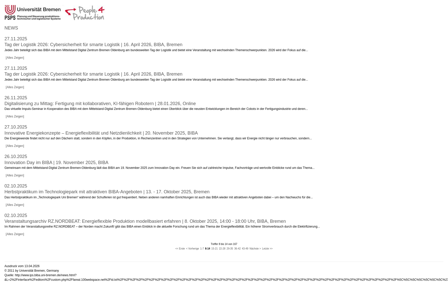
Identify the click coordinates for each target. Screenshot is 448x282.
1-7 (202, 248)
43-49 (245, 248)
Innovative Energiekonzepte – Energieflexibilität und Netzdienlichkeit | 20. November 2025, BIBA (101, 133)
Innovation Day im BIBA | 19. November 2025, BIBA (56, 162)
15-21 (214, 248)
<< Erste (180, 248)
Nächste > (255, 248)
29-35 (230, 248)
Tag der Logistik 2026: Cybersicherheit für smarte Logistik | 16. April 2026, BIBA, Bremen (93, 44)
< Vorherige (192, 248)
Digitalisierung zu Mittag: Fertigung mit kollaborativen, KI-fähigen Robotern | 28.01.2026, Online (100, 103)
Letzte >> (267, 248)
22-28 (222, 248)
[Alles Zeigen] (15, 57)
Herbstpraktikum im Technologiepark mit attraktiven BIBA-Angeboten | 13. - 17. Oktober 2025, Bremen (107, 191)
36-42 (237, 248)
